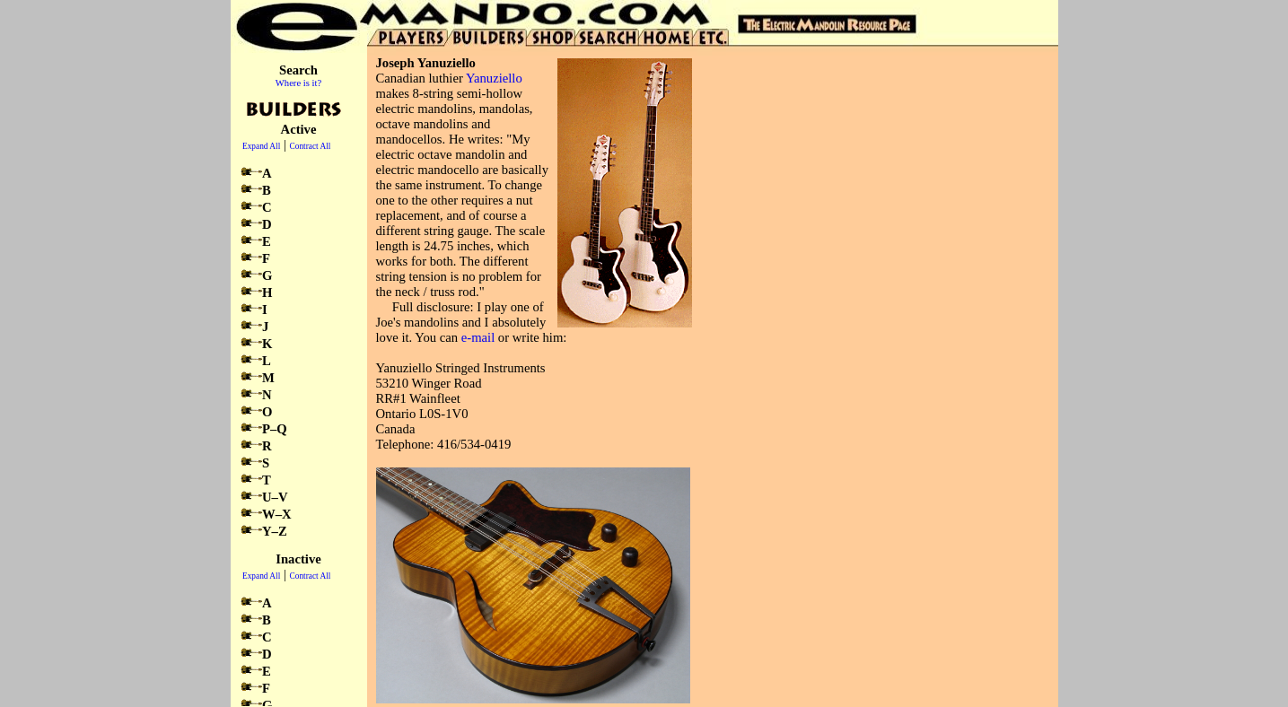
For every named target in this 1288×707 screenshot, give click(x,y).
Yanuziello (494, 78)
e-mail (478, 337)
